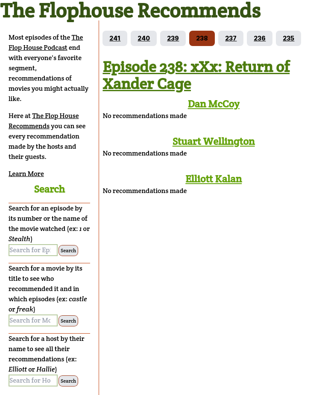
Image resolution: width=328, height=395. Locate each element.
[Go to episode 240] (144, 38)
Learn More (26, 173)
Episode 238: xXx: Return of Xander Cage (196, 75)
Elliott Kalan (213, 178)
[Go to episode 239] (173, 38)
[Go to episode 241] (114, 38)
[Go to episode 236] (259, 38)
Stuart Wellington (214, 141)
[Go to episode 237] (230, 38)
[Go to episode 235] (288, 38)
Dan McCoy (214, 103)
